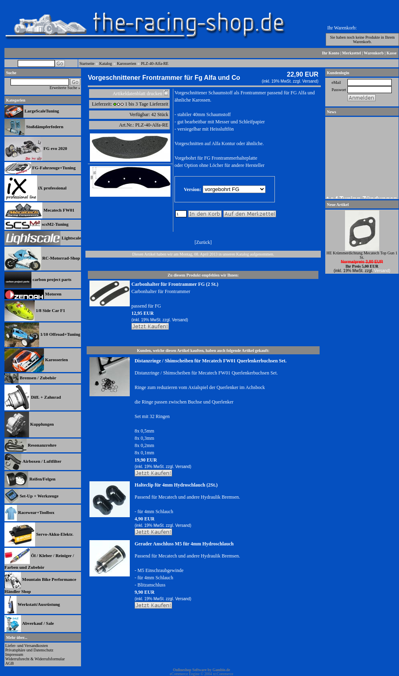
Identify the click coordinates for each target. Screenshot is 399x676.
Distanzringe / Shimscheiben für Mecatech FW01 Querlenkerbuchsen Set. (211, 361)
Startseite (86, 63)
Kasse (392, 53)
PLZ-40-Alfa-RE (154, 63)
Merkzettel (351, 53)
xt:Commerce (223, 674)
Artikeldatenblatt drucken (137, 93)
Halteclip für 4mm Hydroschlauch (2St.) (176, 485)
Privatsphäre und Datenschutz (29, 650)
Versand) (310, 81)
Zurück (203, 242)
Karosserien (126, 63)
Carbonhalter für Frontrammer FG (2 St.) (174, 284)
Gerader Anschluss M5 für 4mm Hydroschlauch (184, 544)
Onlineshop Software (190, 670)
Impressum (14, 654)
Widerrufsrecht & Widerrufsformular (35, 659)
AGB (9, 663)
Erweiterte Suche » (65, 87)
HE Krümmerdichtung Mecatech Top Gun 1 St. (361, 255)
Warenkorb (374, 53)
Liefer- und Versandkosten (26, 645)
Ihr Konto (330, 53)
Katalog (105, 63)
